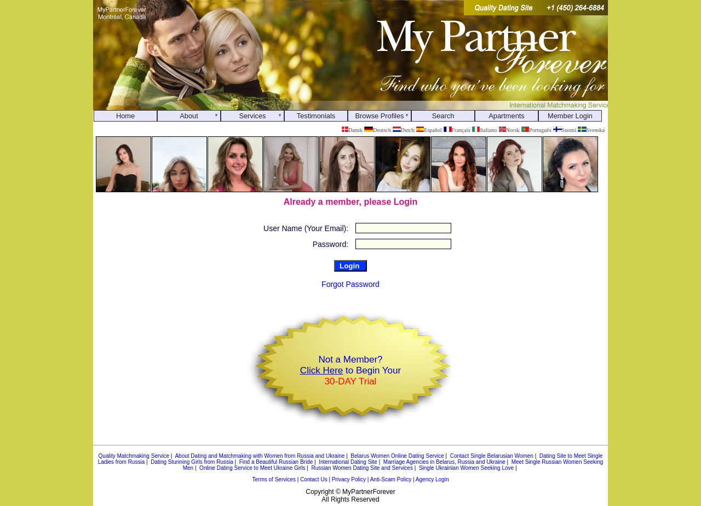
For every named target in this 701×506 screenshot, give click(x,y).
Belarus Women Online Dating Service (397, 456)
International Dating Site (348, 462)
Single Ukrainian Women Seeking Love (466, 468)
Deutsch (377, 130)
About (189, 116)
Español (429, 130)
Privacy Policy (349, 479)
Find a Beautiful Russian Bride (276, 462)
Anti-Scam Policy (391, 479)
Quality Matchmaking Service (134, 456)
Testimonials (316, 116)
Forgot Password (350, 284)
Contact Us (313, 479)
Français (457, 130)
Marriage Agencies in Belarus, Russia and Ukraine (444, 462)
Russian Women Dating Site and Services (361, 468)
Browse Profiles (379, 116)
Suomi (564, 130)
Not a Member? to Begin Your (350, 370)
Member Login (570, 116)
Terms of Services (274, 479)
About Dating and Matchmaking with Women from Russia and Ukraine (259, 456)
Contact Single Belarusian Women (491, 456)
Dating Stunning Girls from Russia (192, 462)
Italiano (484, 130)
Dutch (403, 130)
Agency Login (432, 479)
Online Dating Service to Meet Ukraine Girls (252, 468)
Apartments (506, 116)
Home (125, 116)
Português (536, 130)
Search (443, 116)
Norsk (509, 130)
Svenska (591, 130)
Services (252, 116)
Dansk (352, 130)
